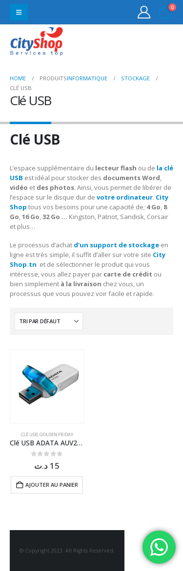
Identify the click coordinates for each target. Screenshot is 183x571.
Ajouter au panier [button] (51, 484)
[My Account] (144, 12)
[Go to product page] (47, 387)
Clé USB (29, 434)
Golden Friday (56, 434)
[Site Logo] (36, 42)
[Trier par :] (49, 321)
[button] (19, 12)
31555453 (138, 42)
